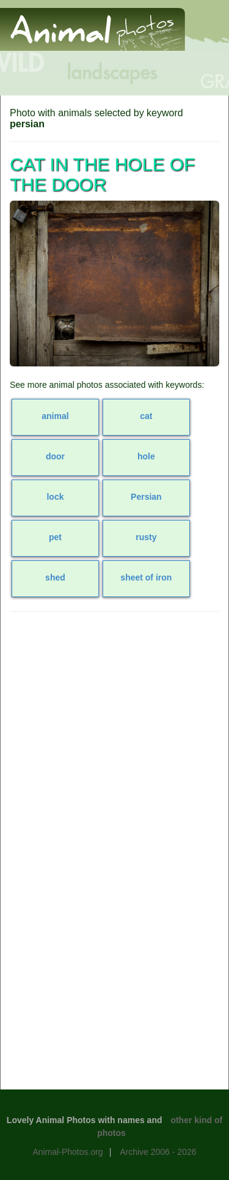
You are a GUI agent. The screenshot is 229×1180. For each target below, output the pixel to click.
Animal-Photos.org (67, 1152)
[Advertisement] (114, 738)
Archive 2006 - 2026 (158, 1152)
